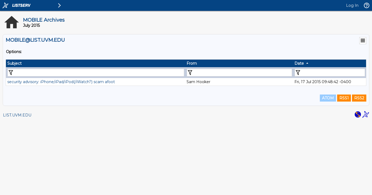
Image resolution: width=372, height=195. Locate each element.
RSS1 (344, 98)
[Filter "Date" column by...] (330, 72)
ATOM (328, 98)
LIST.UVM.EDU (17, 115)
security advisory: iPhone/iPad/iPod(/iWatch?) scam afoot (61, 81)
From (192, 63)
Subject (14, 63)
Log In (352, 5)
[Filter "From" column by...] (239, 72)
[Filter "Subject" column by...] (96, 72)
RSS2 (359, 98)
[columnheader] (95, 63)
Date (299, 63)
